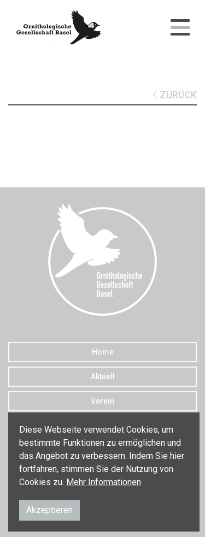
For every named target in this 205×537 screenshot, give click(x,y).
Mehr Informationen (103, 482)
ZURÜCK (175, 95)
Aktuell (103, 376)
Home (103, 351)
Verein (102, 401)
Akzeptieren (49, 510)
